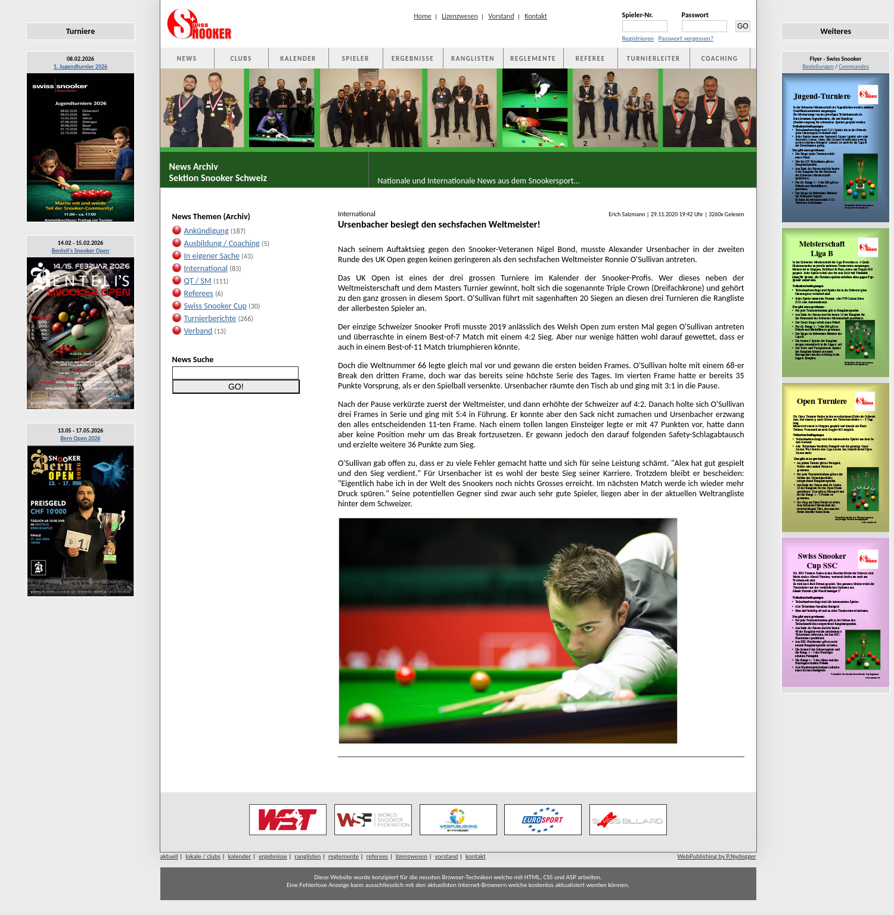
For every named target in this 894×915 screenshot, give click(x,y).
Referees (198, 293)
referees (378, 856)
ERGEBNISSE (413, 59)
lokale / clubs (203, 856)
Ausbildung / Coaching (222, 243)
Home (422, 16)
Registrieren (638, 38)
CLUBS (241, 59)
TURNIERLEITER (654, 59)
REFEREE (590, 59)
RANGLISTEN (473, 59)
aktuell (169, 856)
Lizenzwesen (460, 16)
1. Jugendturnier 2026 (80, 66)
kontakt (475, 856)
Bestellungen (817, 66)
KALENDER (298, 59)
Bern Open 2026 (81, 438)
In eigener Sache (212, 256)
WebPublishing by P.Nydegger (716, 856)
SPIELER (356, 59)
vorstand (446, 856)
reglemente (343, 856)
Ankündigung (206, 231)
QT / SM (198, 281)
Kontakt (535, 16)
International (206, 268)
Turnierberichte (210, 318)
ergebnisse (273, 856)
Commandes (854, 66)
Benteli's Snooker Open (81, 250)
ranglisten (307, 856)
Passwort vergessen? (686, 38)
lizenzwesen (411, 856)
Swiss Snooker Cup (215, 306)
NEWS (187, 59)
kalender (239, 856)
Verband (198, 331)
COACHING (719, 59)
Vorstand (501, 16)
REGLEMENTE (532, 59)
